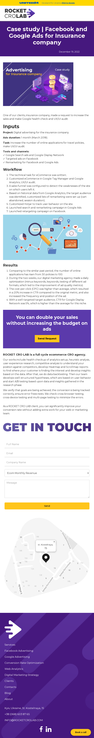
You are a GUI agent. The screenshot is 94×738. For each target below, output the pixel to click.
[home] (19, 13)
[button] (85, 13)
